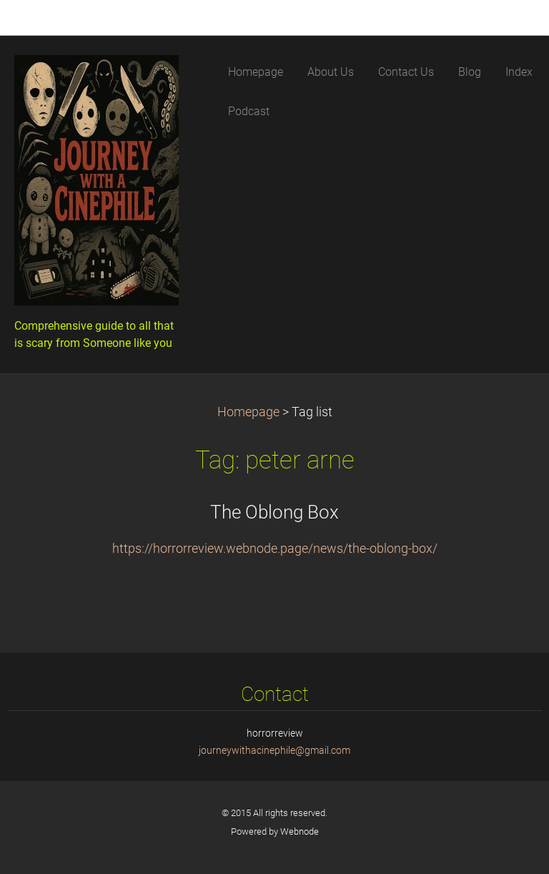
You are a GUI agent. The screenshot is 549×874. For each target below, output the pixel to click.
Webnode (299, 831)
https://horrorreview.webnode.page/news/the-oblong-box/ (274, 548)
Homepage (248, 412)
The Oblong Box (274, 512)
